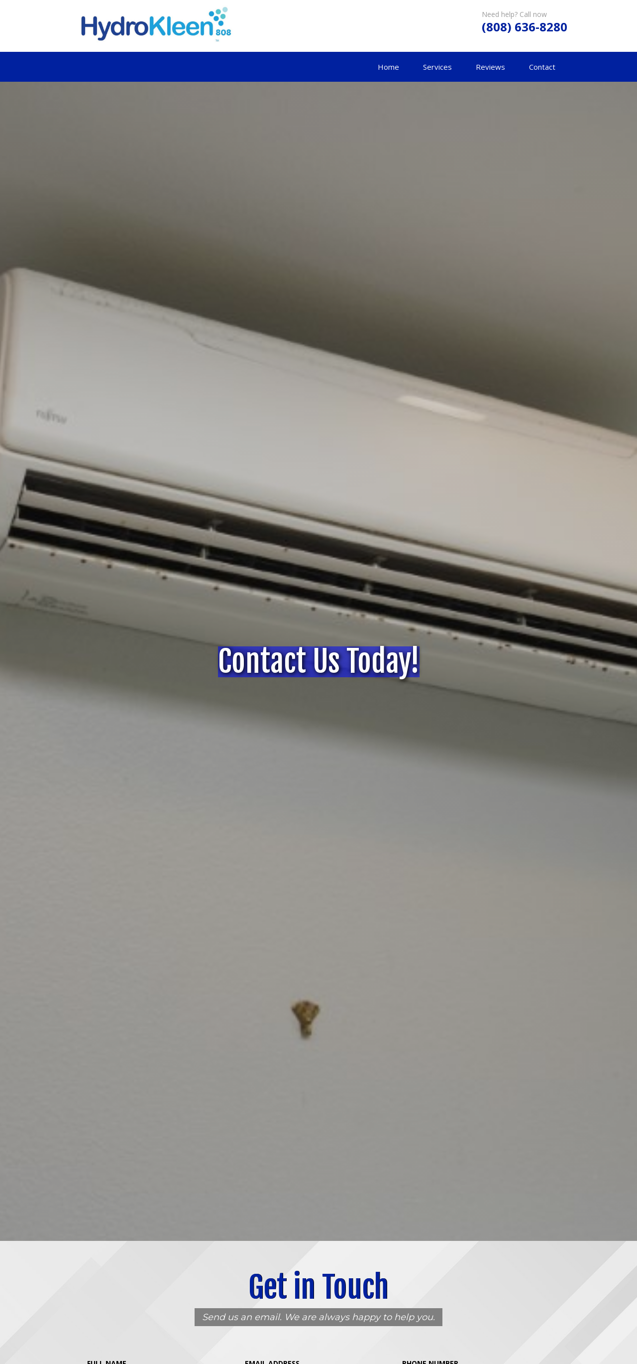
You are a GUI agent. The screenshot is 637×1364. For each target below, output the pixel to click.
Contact (542, 67)
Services (437, 67)
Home (388, 67)
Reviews (490, 67)
